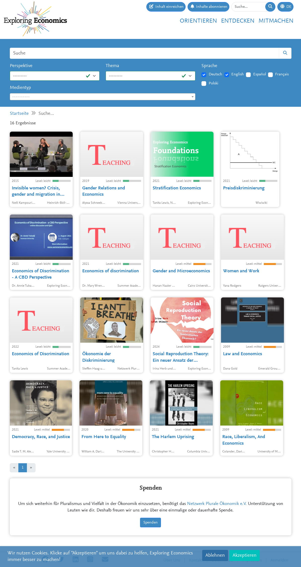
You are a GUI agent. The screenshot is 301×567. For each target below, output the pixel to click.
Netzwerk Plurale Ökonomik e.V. (217, 504)
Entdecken (237, 21)
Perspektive (21, 66)
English (237, 74)
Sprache (209, 66)
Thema (112, 66)
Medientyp (20, 87)
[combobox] (103, 96)
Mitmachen (276, 21)
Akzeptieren (244, 555)
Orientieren (198, 21)
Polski (213, 83)
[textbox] (102, 96)
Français (282, 74)
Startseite (19, 113)
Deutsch (215, 74)
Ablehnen (215, 555)
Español (259, 74)
